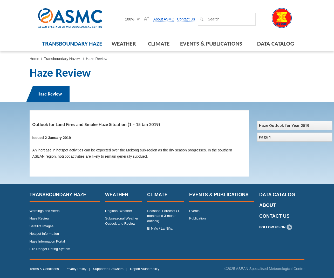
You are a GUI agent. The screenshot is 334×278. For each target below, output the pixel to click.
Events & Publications (211, 43)
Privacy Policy (75, 269)
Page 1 (265, 137)
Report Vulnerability (144, 269)
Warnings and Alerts (45, 211)
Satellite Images (42, 226)
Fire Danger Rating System (50, 249)
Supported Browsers (108, 269)
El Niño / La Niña (160, 228)
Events (194, 211)
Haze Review (49, 94)
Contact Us (186, 19)
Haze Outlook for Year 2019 (284, 125)
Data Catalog (275, 43)
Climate (159, 43)
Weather (124, 43)
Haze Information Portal (47, 241)
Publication (197, 218)
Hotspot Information (44, 234)
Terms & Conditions (44, 269)
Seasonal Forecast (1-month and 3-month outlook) (163, 216)
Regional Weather (118, 211)
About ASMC (163, 19)
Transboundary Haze (72, 43)
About (267, 205)
